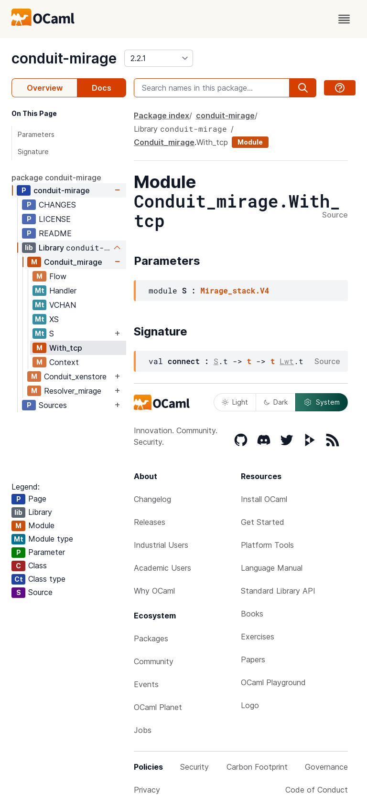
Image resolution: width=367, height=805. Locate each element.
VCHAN (62, 305)
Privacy (147, 790)
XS (54, 319)
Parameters (36, 134)
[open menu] (344, 19)
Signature (33, 151)
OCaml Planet (158, 707)
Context (64, 362)
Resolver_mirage (72, 391)
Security (194, 767)
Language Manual (271, 568)
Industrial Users (161, 545)
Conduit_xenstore (75, 376)
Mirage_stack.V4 (234, 290)
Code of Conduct (316, 790)
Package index (161, 115)
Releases (149, 522)
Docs (101, 88)
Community (153, 661)
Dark (276, 402)
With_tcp (65, 348)
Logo (250, 705)
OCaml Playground (273, 682)
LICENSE (55, 219)
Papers (253, 659)
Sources (53, 405)
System (321, 402)
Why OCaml (154, 591)
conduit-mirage (64, 58)
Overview (45, 88)
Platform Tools (267, 545)
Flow (57, 276)
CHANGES (57, 204)
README (55, 233)
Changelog (152, 499)
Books (252, 613)
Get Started (262, 522)
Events (146, 684)
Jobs (142, 730)
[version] (158, 58)
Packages (151, 638)
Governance (326, 767)
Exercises (257, 636)
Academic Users (162, 568)
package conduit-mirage (56, 177)
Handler (62, 290)
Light (235, 402)
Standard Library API (278, 591)
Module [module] (250, 142)
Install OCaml (264, 499)
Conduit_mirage (73, 262)
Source (335, 215)
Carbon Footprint (257, 767)
